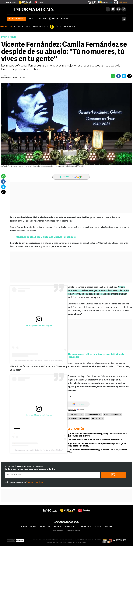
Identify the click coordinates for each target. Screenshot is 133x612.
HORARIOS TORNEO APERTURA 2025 (29, 27)
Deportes (57, 526)
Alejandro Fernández (112, 414)
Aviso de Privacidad (53, 542)
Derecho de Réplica (65, 542)
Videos (53, 18)
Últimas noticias (16, 19)
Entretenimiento (8, 37)
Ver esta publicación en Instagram (39, 325)
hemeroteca (58, 530)
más (64, 19)
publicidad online (73, 530)
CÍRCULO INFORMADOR (65, 27)
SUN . (6, 75)
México (42, 19)
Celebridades (97, 419)
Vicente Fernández (76, 414)
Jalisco (32, 19)
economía (108, 526)
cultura (98, 526)
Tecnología (69, 526)
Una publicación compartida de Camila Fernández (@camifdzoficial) (39, 361)
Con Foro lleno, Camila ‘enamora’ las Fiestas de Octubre (94, 440)
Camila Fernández (94, 414)
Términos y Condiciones (34, 482)
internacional (45, 526)
